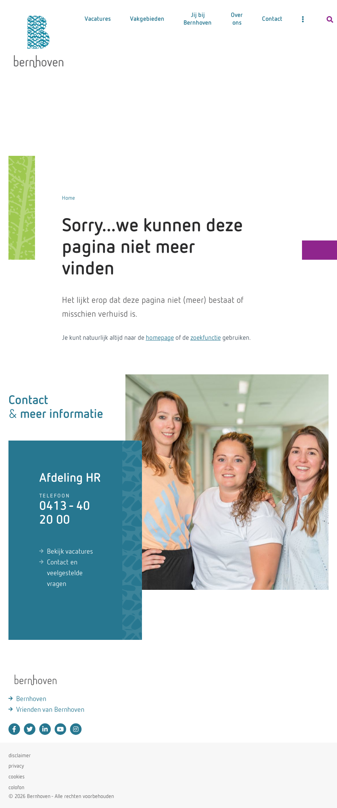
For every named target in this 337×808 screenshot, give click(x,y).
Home (68, 198)
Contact (272, 19)
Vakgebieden (147, 19)
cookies (16, 777)
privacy (16, 766)
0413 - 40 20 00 (64, 513)
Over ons (237, 19)
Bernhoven (31, 699)
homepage (160, 338)
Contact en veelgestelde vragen (65, 573)
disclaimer (19, 755)
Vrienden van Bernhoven (50, 709)
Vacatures (98, 19)
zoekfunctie (205, 338)
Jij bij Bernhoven (198, 19)
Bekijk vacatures (70, 551)
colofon (16, 787)
